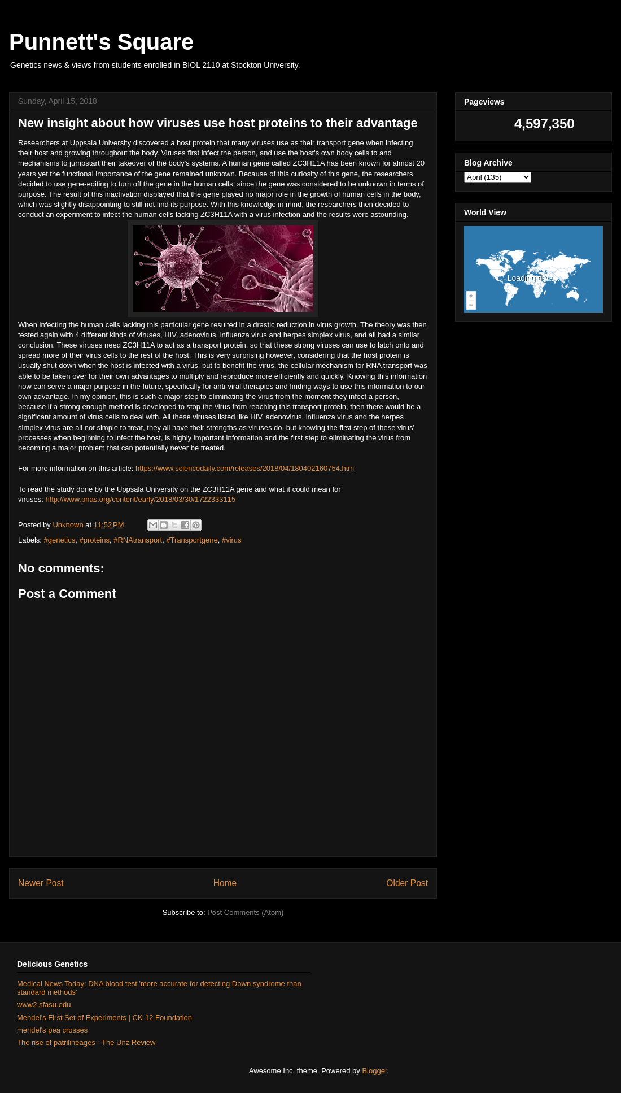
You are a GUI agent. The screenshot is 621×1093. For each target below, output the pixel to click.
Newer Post (41, 883)
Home (225, 883)
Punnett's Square (101, 41)
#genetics (60, 540)
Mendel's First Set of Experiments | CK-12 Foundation (104, 1017)
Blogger (374, 1070)
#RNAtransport (137, 540)
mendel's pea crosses (52, 1030)
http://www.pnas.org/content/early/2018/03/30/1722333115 (140, 499)
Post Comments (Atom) (245, 912)
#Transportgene (191, 540)
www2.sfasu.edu (44, 1004)
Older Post (407, 883)
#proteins (94, 540)
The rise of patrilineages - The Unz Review (86, 1042)
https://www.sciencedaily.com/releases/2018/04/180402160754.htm (244, 468)
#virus (232, 540)
